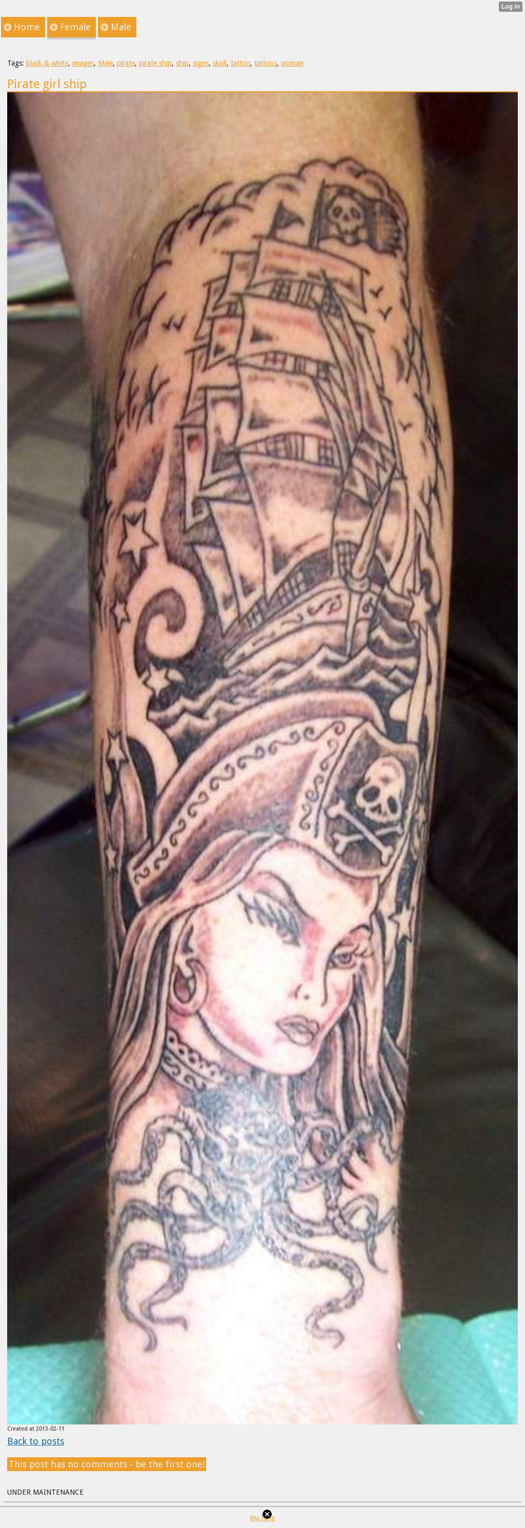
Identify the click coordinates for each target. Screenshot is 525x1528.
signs (201, 63)
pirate (126, 63)
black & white (47, 63)
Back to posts (35, 1441)
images (83, 63)
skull (220, 63)
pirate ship (155, 63)
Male (105, 63)
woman (292, 63)
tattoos (265, 63)
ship (182, 63)
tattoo (240, 63)
